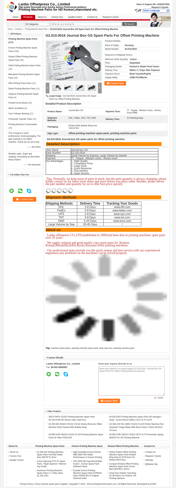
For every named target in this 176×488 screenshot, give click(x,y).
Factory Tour (57, 17)
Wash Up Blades (16, 108)
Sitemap (149, 460)
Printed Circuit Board (18, 103)
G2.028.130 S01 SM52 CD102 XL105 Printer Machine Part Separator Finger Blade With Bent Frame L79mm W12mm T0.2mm (136, 427)
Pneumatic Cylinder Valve (20, 119)
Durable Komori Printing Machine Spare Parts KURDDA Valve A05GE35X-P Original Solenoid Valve (87, 474)
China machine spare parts (47, 484)
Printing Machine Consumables (22, 124)
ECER (153, 484)
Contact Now (117, 83)
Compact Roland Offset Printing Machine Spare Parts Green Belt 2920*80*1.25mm (124, 466)
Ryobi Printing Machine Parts (21, 88)
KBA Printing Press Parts (20, 83)
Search (131, 24)
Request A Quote (160, 7)
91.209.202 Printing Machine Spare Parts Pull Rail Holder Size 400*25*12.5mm (50, 454)
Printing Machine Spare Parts (36, 29)
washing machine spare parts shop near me (91, 348)
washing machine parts (124, 348)
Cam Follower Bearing (18, 113)
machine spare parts (60, 348)
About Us (42, 17)
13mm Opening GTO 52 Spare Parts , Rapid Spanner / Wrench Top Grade (51, 464)
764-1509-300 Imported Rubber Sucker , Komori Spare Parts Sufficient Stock (87, 464)
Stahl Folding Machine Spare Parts (24, 65)
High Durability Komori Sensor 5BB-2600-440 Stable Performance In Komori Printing (87, 454)
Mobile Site (151, 464)
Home (15, 17)
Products (28, 17)
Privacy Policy (26, 484)
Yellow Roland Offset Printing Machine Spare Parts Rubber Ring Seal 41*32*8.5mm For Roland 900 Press (122, 456)
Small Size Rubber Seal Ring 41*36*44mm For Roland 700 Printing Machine (122, 475)
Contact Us (92, 17)
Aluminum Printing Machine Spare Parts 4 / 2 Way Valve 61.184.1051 (50, 473)
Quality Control (75, 17)
